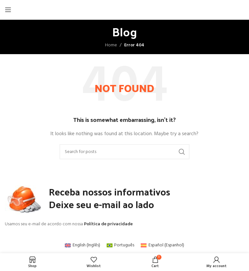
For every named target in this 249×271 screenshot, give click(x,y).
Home (111, 45)
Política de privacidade (108, 224)
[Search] (124, 151)
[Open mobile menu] (8, 9)
